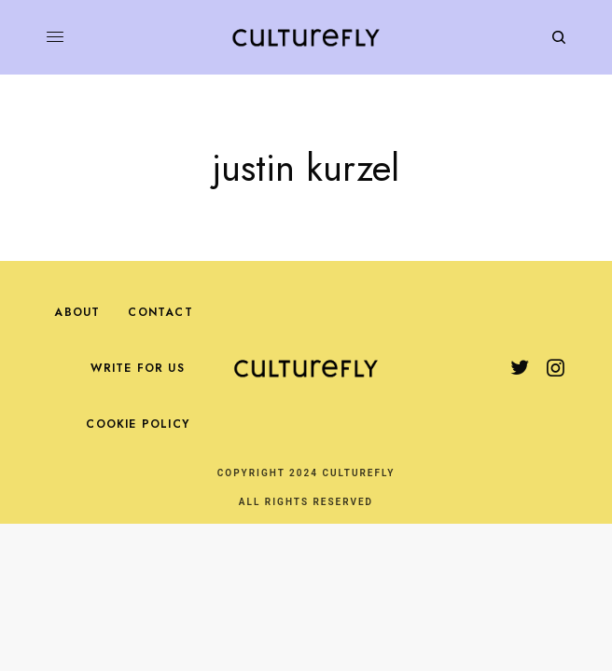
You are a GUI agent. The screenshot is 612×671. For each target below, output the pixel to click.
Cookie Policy (137, 424)
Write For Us (137, 368)
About (77, 312)
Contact (160, 312)
